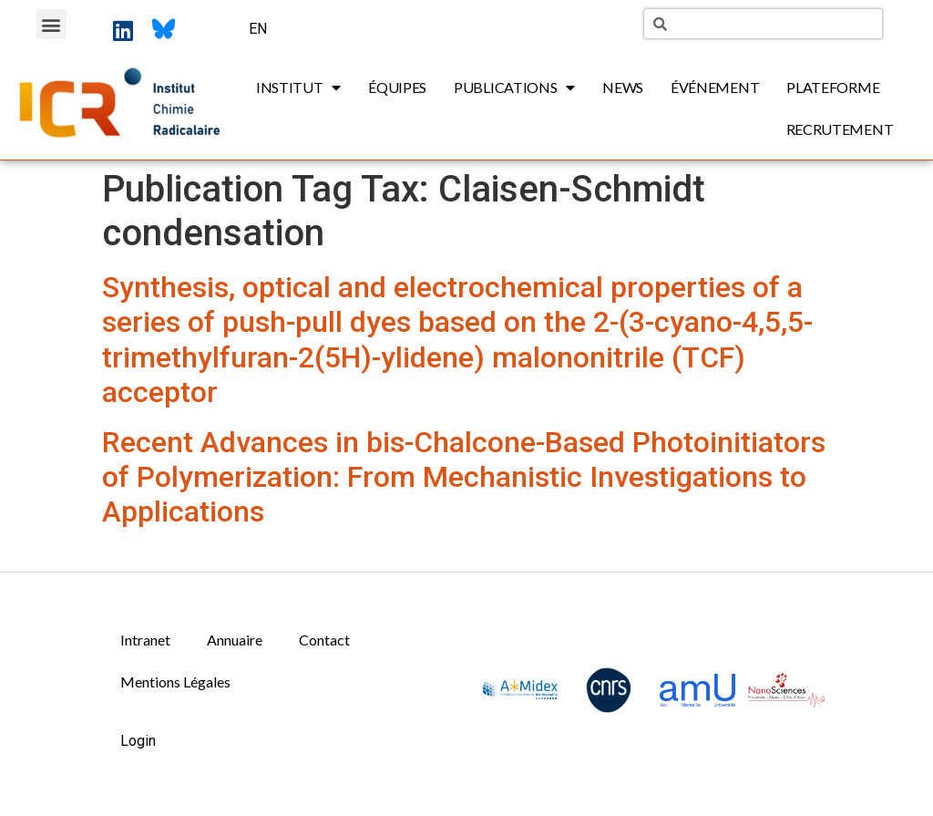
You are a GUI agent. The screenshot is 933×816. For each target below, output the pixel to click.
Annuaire (234, 639)
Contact (324, 639)
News (622, 87)
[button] (51, 24)
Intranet (145, 639)
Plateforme (832, 87)
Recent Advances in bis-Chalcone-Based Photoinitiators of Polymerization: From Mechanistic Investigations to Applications (463, 477)
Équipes (397, 87)
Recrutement (840, 129)
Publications (514, 87)
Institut (298, 87)
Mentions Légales (175, 681)
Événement (715, 87)
